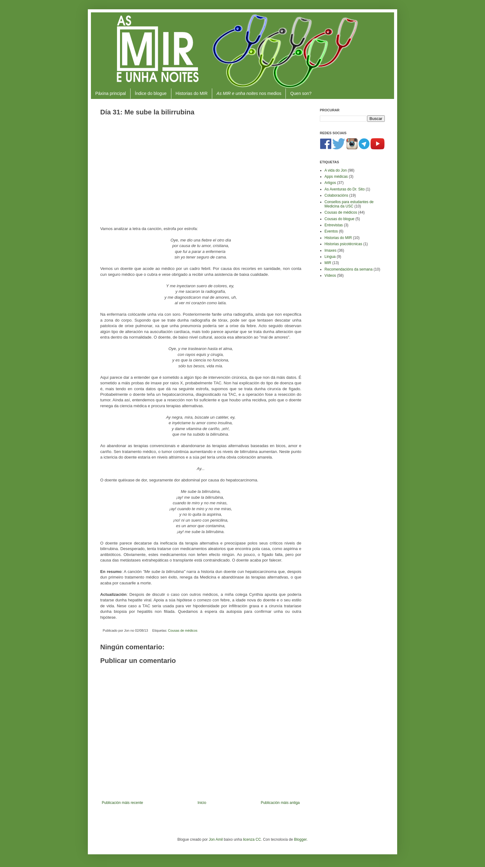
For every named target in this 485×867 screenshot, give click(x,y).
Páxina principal (110, 93)
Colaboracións (336, 195)
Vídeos (330, 275)
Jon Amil (216, 839)
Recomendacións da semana (348, 269)
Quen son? (300, 93)
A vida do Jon (335, 170)
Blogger (300, 839)
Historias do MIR (192, 93)
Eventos (331, 231)
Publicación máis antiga (280, 803)
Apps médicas (336, 176)
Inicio (202, 803)
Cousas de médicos (182, 630)
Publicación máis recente (122, 803)
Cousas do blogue (339, 219)
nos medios (249, 93)
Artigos (330, 183)
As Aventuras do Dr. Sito (344, 189)
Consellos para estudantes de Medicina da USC (349, 204)
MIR (327, 263)
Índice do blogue (151, 93)
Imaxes (330, 250)
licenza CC (252, 839)
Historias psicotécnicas (343, 244)
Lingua (330, 256)
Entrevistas (333, 225)
